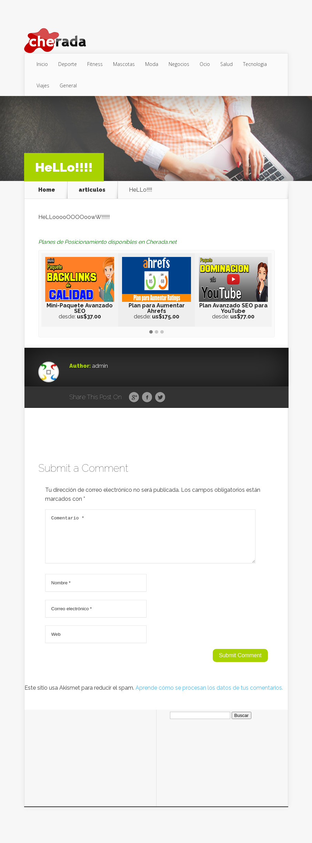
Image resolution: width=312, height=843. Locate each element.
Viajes (43, 85)
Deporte (67, 64)
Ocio (205, 64)
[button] (151, 332)
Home (46, 190)
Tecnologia (255, 64)
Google (134, 397)
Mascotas (124, 64)
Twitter (160, 397)
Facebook (147, 397)
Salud (226, 64)
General (68, 85)
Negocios (179, 64)
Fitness (95, 64)
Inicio (42, 64)
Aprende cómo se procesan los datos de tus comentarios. (209, 696)
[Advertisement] (90, 761)
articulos (92, 190)
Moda (151, 64)
